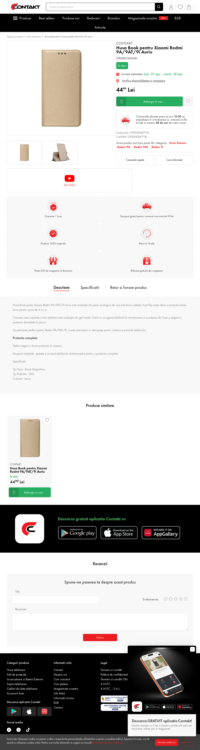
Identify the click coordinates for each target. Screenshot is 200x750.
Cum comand (62, 679)
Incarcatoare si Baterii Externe (25, 679)
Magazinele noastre (147, 18)
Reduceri (93, 18)
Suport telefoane (17, 684)
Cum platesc (61, 684)
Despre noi (60, 674)
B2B (178, 18)
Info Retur (59, 693)
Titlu (17, 591)
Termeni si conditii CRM (115, 679)
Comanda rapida (135, 160)
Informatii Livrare (64, 698)
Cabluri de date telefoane (22, 689)
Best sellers (46, 18)
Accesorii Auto (15, 693)
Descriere (62, 287)
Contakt (124, 43)
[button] (171, 8)
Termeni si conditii (111, 670)
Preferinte (186, 742)
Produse (25, 18)
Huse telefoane (34, 36)
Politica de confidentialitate (116, 674)
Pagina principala (15, 36)
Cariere (58, 707)
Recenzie (20, 609)
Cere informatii (174, 160)
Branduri (114, 18)
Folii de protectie (16, 674)
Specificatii (89, 287)
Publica (100, 637)
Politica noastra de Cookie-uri (107, 742)
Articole (100, 27)
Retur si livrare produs (128, 287)
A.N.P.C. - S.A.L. (111, 689)
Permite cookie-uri (167, 742)
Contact (58, 670)
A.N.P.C (105, 684)
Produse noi (70, 18)
